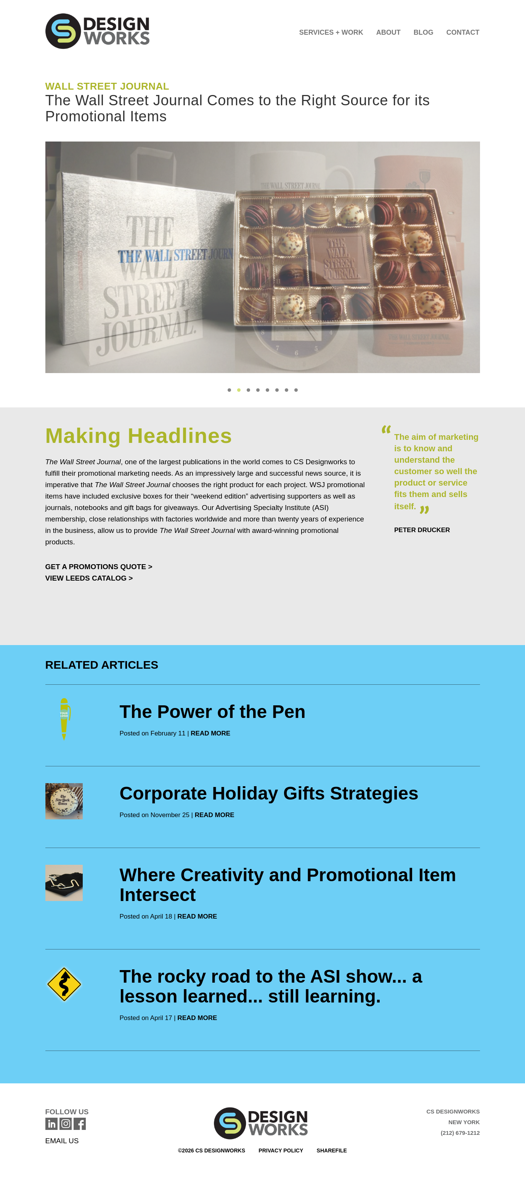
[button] (331, 30)
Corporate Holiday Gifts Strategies (269, 793)
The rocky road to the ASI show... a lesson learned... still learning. (271, 986)
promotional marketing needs (124, 473)
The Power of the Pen (213, 712)
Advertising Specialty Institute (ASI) (272, 508)
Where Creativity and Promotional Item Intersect (288, 885)
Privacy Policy (280, 1150)
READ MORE (210, 733)
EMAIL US (62, 1141)
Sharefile (332, 1150)
